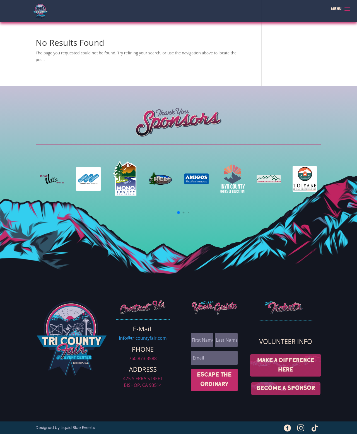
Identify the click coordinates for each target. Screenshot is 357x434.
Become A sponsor (286, 388)
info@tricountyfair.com (143, 338)
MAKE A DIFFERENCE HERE (285, 365)
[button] (178, 212)
